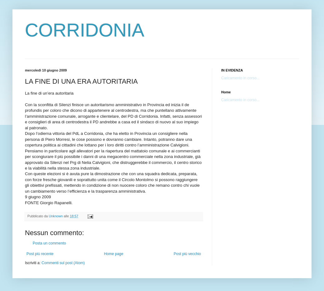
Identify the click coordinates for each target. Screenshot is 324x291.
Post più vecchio (187, 254)
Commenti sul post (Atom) (63, 263)
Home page (113, 254)
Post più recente (40, 254)
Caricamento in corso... (240, 78)
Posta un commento (49, 243)
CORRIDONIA (84, 30)
